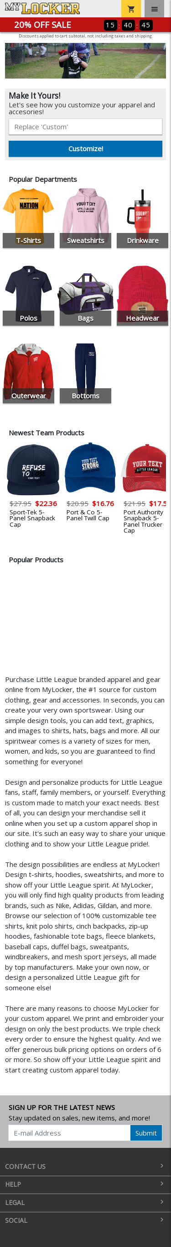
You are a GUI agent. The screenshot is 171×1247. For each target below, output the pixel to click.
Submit (146, 1132)
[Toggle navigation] (154, 8)
